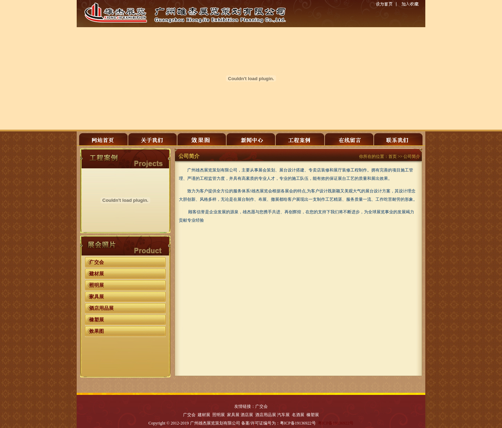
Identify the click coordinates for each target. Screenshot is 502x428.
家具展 (96, 296)
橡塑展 (96, 319)
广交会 (96, 262)
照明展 (96, 285)
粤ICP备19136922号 (336, 423)
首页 (392, 156)
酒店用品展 (101, 308)
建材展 (96, 273)
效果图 (96, 331)
